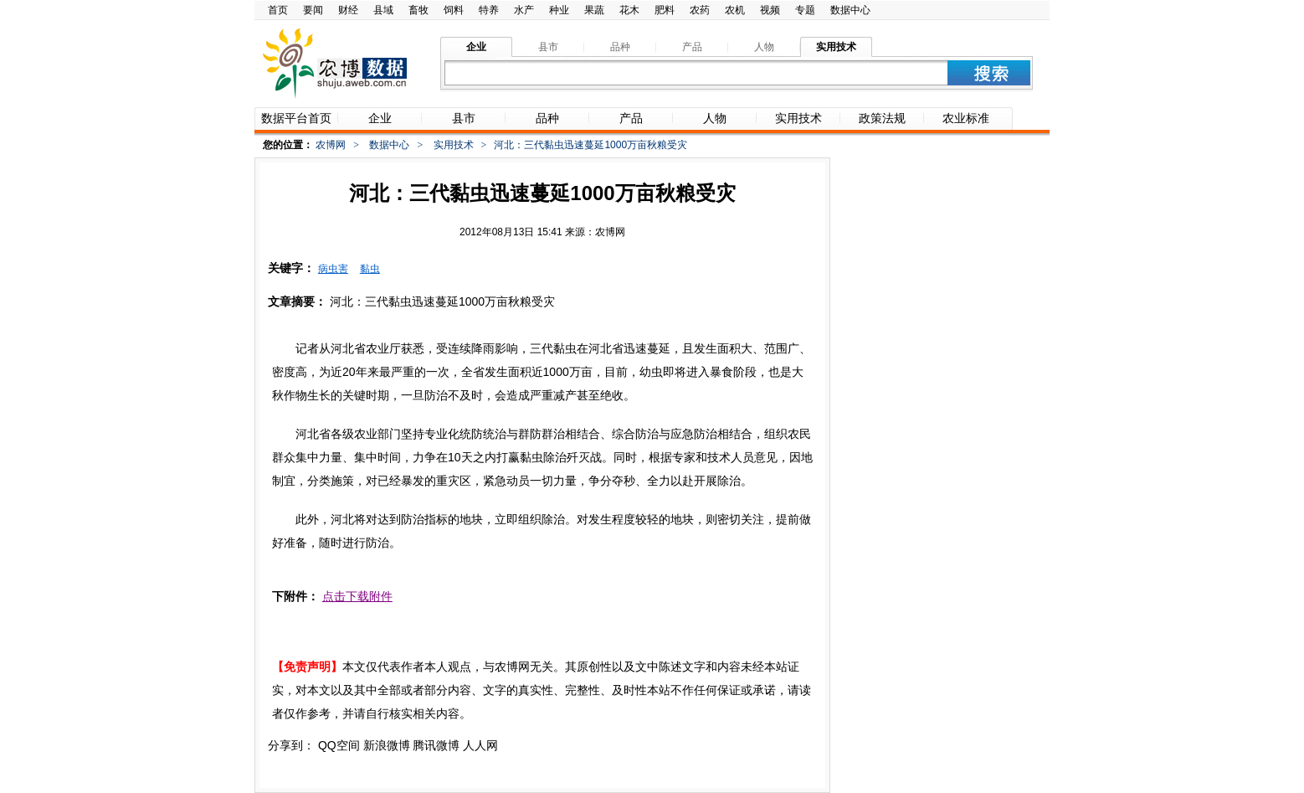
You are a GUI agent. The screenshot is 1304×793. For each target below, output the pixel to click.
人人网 (480, 745)
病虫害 (333, 269)
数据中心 (850, 10)
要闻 (313, 10)
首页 (278, 10)
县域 (383, 10)
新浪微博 (386, 745)
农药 (700, 10)
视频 (770, 10)
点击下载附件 (357, 596)
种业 (559, 10)
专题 (805, 10)
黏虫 (370, 269)
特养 (489, 10)
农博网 (331, 145)
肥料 (665, 10)
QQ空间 (339, 745)
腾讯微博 (436, 745)
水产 (524, 10)
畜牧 (418, 10)
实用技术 (454, 145)
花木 (629, 10)
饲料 (454, 10)
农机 (735, 10)
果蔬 (594, 10)
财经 (348, 10)
